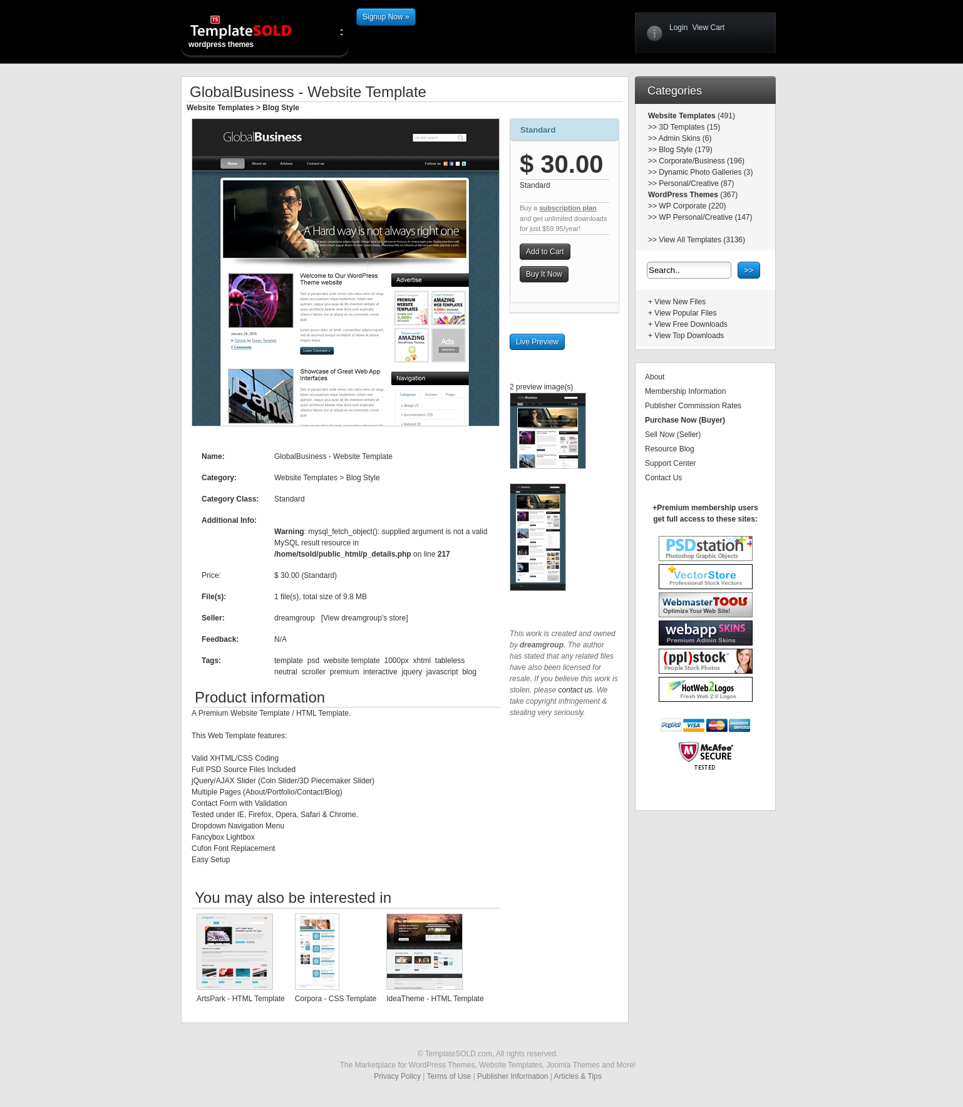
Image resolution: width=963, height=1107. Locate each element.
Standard (537, 130)
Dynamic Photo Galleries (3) (706, 172)
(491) (725, 115)
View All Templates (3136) (702, 239)
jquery (411, 671)
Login (678, 27)
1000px (396, 660)
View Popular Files (685, 313)
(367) (728, 194)
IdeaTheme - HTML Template (434, 998)
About (654, 377)
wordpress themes (251, 31)
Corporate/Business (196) (701, 161)
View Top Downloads (689, 335)
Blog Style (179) (685, 149)
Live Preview (537, 341)
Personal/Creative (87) (696, 183)
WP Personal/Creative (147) (705, 217)
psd (313, 660)
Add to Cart (545, 251)
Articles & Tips (578, 1076)
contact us (575, 690)
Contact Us (663, 477)
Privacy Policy (397, 1076)
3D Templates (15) (689, 127)
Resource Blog (669, 449)
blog (469, 671)
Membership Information (685, 391)
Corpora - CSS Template (336, 998)
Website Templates (220, 107)
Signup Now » (386, 17)
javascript (442, 671)
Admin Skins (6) (685, 138)
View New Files (680, 301)
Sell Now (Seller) (673, 434)
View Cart (708, 27)
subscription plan (568, 208)
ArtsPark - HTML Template (241, 998)
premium (344, 671)
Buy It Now (544, 274)
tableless (450, 660)
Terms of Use (449, 1076)
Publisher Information (512, 1076)
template (288, 660)
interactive (380, 671)
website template (352, 660)
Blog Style (280, 107)
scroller (313, 671)
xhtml (422, 660)
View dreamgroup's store (364, 618)
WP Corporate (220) (692, 206)
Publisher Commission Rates (693, 405)
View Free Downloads (691, 324)
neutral (285, 671)
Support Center (670, 463)
